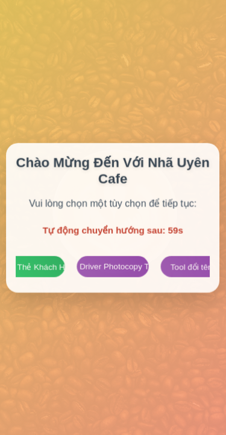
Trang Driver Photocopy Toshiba (113, 266)
